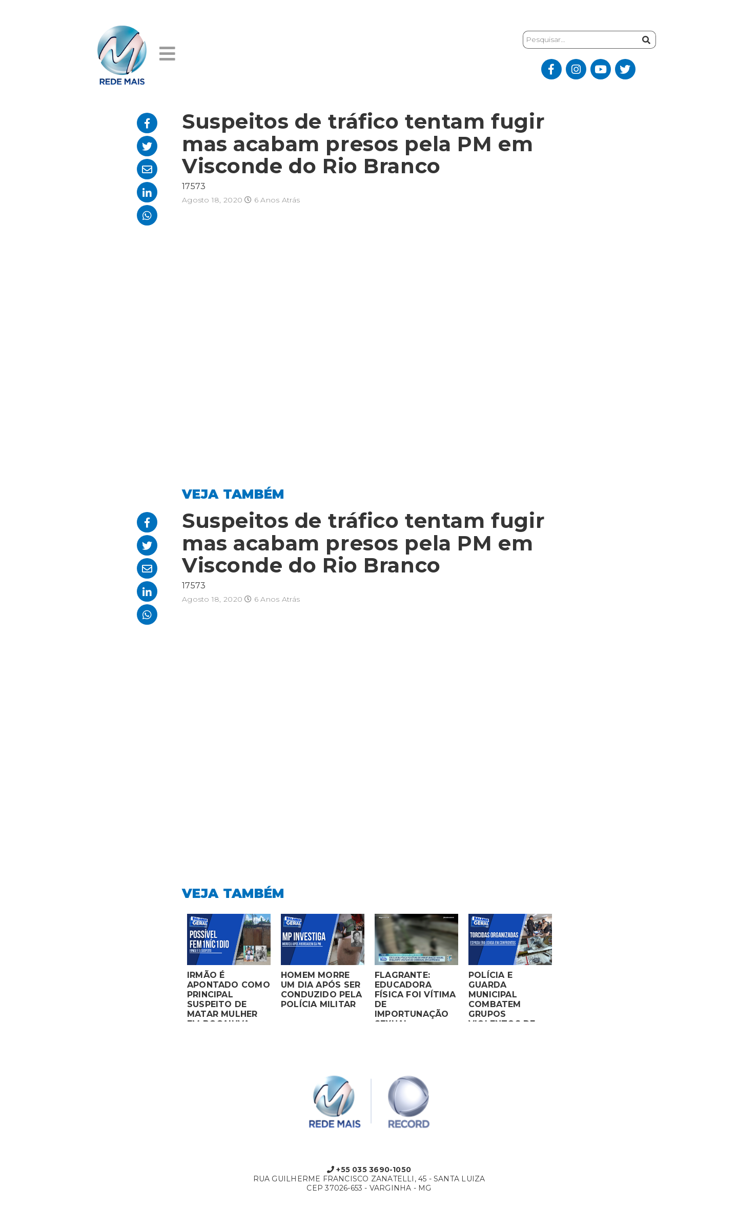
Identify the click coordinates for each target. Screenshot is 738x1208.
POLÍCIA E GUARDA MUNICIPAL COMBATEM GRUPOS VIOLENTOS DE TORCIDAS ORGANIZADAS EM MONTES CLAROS (509, 995)
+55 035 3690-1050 (369, 1169)
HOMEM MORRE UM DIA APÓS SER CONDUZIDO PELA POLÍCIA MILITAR (321, 989)
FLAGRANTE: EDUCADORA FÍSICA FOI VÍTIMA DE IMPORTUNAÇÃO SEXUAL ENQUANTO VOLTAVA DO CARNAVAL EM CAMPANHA (415, 995)
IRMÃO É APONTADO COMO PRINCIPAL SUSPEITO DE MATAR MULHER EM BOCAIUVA (228, 995)
